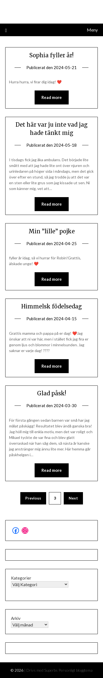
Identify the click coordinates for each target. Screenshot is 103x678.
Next (73, 498)
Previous (33, 498)
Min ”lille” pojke (52, 231)
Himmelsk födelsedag (51, 306)
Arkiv (16, 618)
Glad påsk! (51, 393)
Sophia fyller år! (51, 55)
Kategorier (21, 577)
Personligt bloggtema (76, 670)
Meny (92, 29)
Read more (51, 97)
